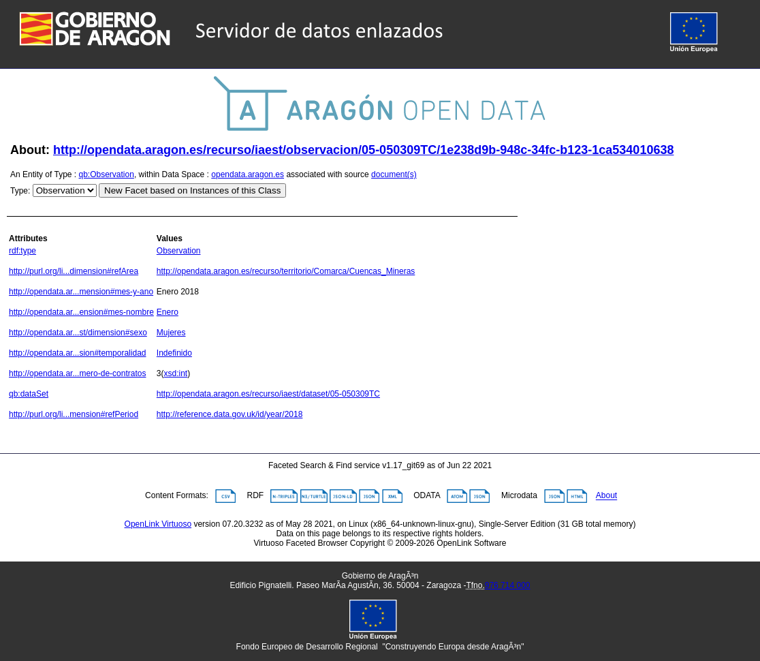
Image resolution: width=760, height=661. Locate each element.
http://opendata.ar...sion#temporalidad (77, 353)
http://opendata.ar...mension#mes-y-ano (81, 291)
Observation (179, 251)
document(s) (394, 174)
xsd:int (176, 373)
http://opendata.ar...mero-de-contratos (77, 373)
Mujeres (171, 332)
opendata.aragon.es (247, 174)
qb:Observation (106, 174)
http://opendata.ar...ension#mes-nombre (81, 312)
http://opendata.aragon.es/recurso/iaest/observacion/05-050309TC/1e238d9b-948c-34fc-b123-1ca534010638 (363, 150)
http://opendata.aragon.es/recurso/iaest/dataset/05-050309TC (268, 394)
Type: (20, 191)
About (606, 496)
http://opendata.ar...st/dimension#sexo (78, 332)
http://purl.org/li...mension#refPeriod (73, 414)
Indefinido (174, 353)
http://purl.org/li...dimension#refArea (73, 271)
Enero (167, 312)
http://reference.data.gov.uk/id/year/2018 (230, 414)
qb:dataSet (28, 394)
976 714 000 (508, 585)
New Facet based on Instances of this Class (192, 190)
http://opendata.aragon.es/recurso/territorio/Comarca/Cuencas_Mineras (286, 271)
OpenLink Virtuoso (158, 524)
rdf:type (22, 251)
